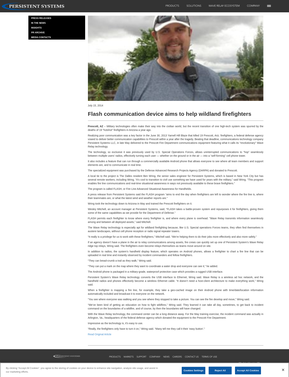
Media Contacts (41, 37)
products (115, 356)
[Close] (283, 371)
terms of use (209, 356)
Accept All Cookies (248, 371)
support (141, 356)
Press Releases (41, 18)
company (154, 356)
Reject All (220, 371)
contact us (192, 356)
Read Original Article (100, 334)
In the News (38, 23)
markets (129, 356)
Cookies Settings (193, 371)
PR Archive (38, 32)
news (166, 356)
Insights (36, 28)
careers (177, 356)
